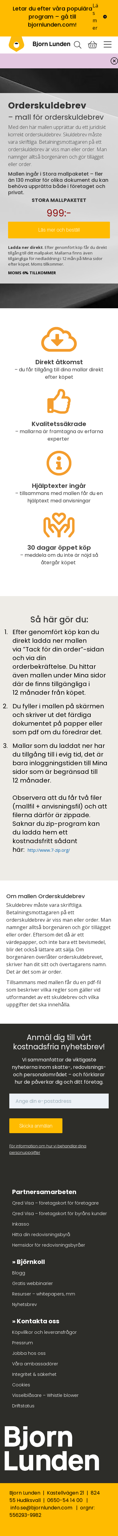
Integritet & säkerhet (34, 1374)
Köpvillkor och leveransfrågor (44, 1332)
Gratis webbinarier (32, 1283)
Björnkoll (31, 1261)
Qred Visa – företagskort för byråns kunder (59, 1213)
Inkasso (20, 1224)
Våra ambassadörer (35, 1364)
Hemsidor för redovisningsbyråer (48, 1245)
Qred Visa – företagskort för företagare (55, 1203)
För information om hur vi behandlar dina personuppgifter (47, 1149)
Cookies (21, 1385)
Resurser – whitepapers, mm (43, 1294)
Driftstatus (23, 1406)
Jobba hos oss (29, 1353)
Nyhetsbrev (24, 1304)
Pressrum (22, 1343)
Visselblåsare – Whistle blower (45, 1395)
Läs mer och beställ (59, 230)
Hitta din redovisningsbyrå (41, 1234)
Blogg (18, 1273)
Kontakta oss (38, 1321)
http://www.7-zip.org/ (49, 850)
